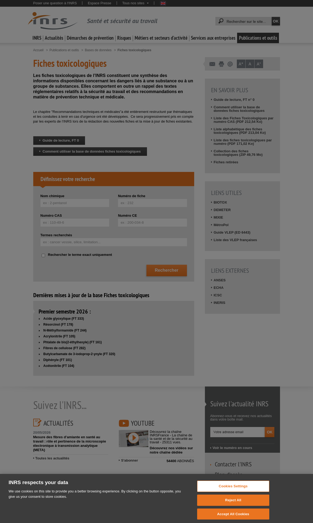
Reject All (233, 504)
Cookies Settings (233, 490)
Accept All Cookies (233, 517)
